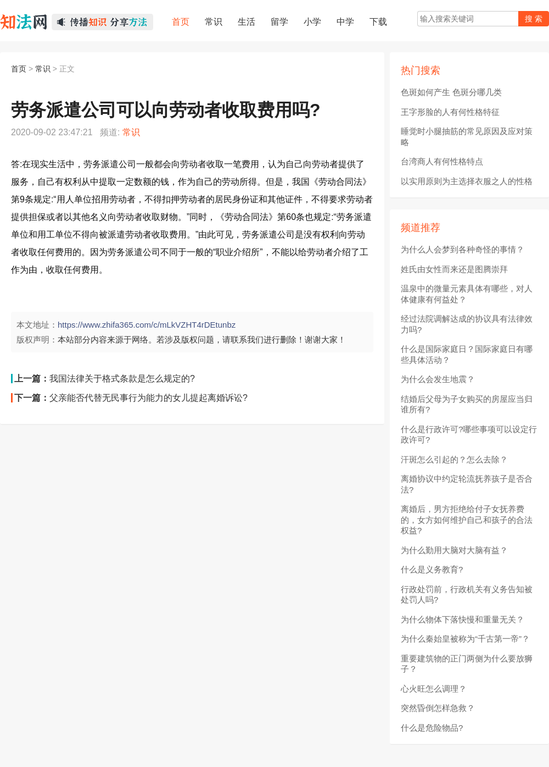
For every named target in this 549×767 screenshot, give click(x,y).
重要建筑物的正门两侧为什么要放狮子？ (467, 664)
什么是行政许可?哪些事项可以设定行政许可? (469, 434)
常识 (43, 68)
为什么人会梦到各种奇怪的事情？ (462, 249)
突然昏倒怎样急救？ (438, 708)
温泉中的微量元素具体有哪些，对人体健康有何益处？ (467, 294)
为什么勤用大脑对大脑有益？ (454, 550)
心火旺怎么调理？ (434, 688)
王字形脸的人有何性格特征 (450, 112)
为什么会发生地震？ (438, 379)
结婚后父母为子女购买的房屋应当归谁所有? (467, 404)
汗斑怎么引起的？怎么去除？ (454, 459)
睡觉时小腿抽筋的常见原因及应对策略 (467, 136)
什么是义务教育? (432, 569)
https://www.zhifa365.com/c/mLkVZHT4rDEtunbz (147, 324)
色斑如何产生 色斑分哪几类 (451, 92)
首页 (18, 68)
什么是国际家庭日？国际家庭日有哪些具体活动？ (467, 354)
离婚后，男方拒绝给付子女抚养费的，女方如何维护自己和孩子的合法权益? (467, 519)
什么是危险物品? (432, 727)
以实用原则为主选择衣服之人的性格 (467, 181)
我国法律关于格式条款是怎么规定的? (122, 378)
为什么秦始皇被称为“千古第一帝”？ (465, 638)
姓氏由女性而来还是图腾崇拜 (454, 269)
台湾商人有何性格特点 (442, 161)
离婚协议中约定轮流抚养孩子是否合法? (467, 484)
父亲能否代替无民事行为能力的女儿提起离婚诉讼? (148, 397)
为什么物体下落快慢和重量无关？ (462, 619)
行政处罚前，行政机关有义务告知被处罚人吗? (467, 594)
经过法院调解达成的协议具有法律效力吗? (467, 324)
